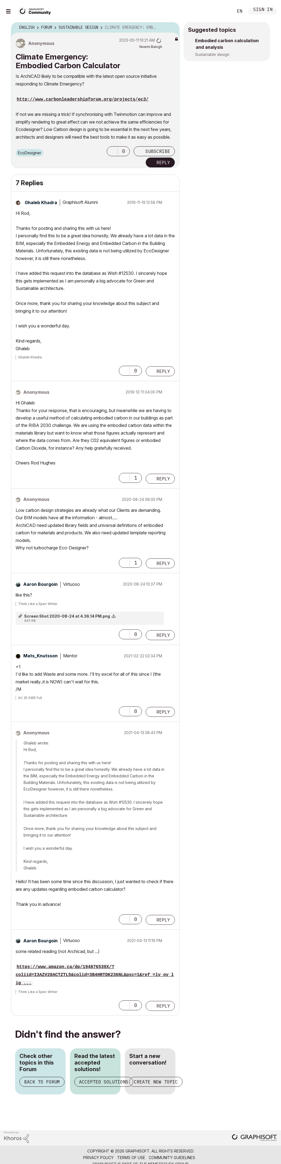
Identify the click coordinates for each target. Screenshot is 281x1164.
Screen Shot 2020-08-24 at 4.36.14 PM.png (67, 616)
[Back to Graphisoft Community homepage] (36, 10)
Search (223, 11)
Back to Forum (42, 1082)
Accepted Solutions (103, 1082)
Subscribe (157, 151)
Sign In (262, 10)
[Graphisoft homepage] (254, 1138)
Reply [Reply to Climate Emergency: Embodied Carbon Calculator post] (163, 162)
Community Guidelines (172, 1157)
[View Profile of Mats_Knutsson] (40, 655)
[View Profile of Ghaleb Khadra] (41, 202)
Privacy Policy (98, 1157)
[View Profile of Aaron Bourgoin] (40, 584)
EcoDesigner (29, 152)
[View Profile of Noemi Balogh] (150, 47)
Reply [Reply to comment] (163, 371)
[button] (112, 151)
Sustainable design (212, 54)
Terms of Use (131, 1157)
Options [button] (171, 27)
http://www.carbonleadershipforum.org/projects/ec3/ (82, 99)
